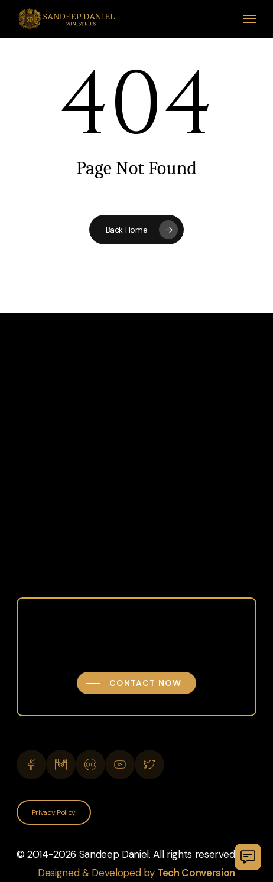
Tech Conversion (196, 872)
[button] (249, 19)
